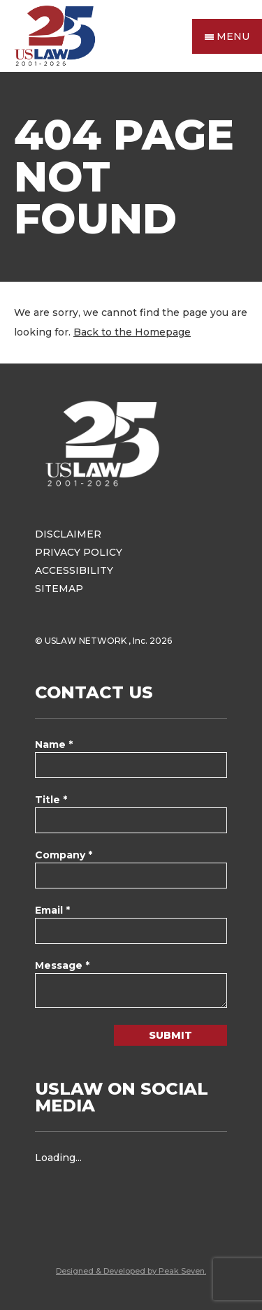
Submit (170, 1035)
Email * (52, 910)
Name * (54, 744)
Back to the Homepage (132, 332)
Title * (51, 800)
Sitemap (59, 588)
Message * (62, 965)
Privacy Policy (78, 552)
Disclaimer (68, 534)
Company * (63, 855)
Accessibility (74, 570)
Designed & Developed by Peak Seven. (131, 1271)
